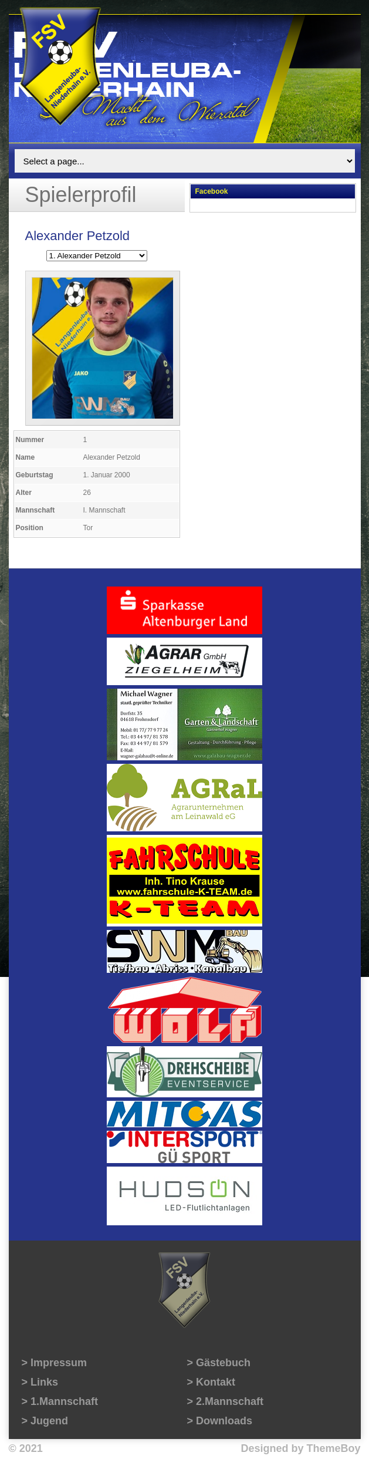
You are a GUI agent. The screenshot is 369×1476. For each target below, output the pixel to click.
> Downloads (220, 1421)
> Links (40, 1382)
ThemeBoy (333, 1448)
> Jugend (45, 1421)
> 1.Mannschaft (60, 1401)
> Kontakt (211, 1382)
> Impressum (54, 1363)
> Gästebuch (219, 1363)
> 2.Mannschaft (225, 1401)
